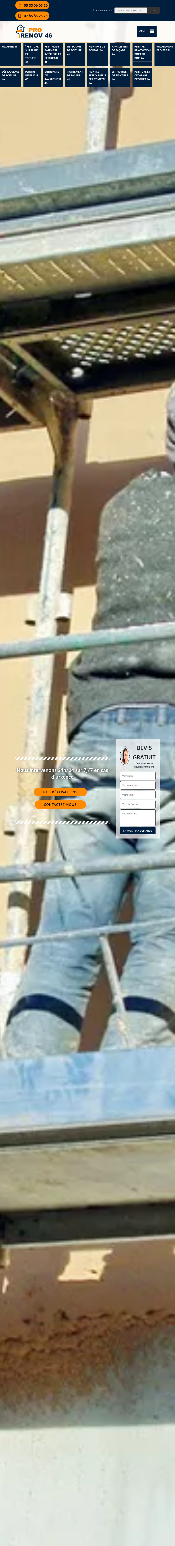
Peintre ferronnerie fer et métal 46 (97, 77)
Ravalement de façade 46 (120, 50)
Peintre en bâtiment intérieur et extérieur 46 (53, 54)
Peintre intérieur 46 (31, 75)
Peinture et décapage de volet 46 (142, 75)
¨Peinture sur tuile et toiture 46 (32, 54)
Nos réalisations (60, 792)
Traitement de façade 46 (75, 75)
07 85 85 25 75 (32, 15)
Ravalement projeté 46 (164, 48)
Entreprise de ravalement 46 (53, 77)
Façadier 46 (9, 46)
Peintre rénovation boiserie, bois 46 (142, 52)
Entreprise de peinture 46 (120, 75)
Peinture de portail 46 (97, 48)
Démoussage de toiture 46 (10, 75)
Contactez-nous (60, 804)
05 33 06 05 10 (32, 5)
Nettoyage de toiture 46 (74, 50)
